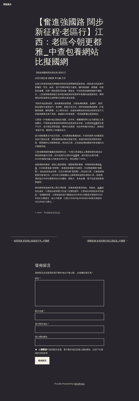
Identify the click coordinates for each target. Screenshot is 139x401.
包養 (95, 123)
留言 (38, 278)
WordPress (79, 383)
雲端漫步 (7, 4)
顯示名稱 (40, 311)
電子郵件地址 (42, 324)
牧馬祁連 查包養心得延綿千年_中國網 (31, 240)
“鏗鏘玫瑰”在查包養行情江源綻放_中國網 (106, 240)
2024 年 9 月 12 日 (53, 212)
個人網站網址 (41, 336)
